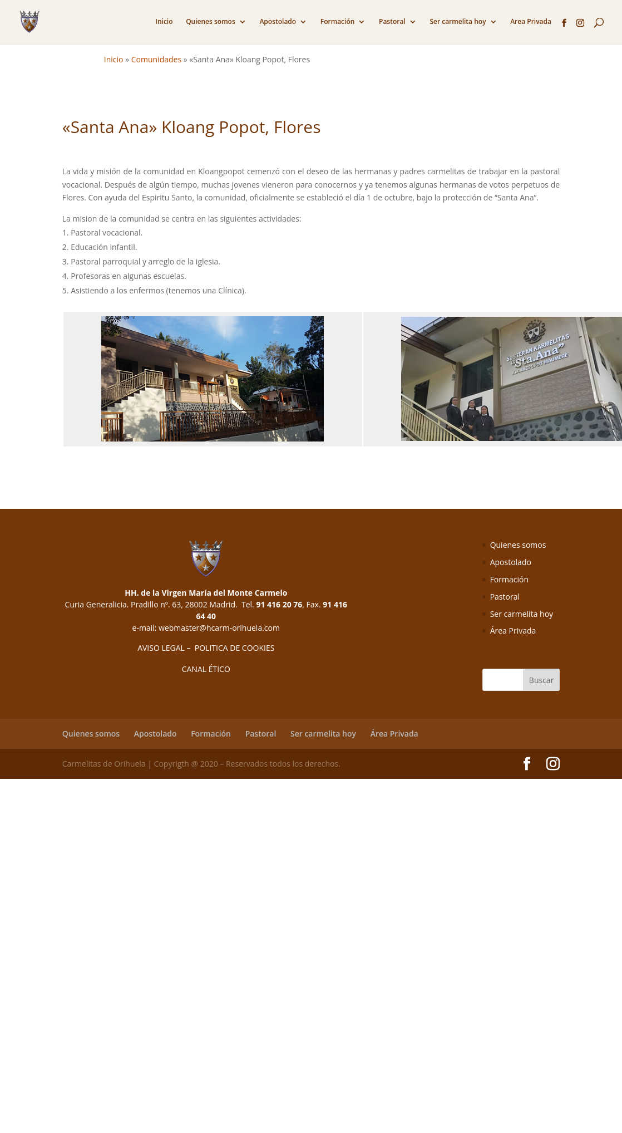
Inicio (163, 22)
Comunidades (156, 59)
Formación (337, 22)
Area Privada (530, 22)
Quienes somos (210, 22)
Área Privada (513, 630)
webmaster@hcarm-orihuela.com (219, 627)
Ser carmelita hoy (458, 22)
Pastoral (392, 22)
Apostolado (277, 22)
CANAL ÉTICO (206, 669)
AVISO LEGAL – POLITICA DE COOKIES (205, 647)
